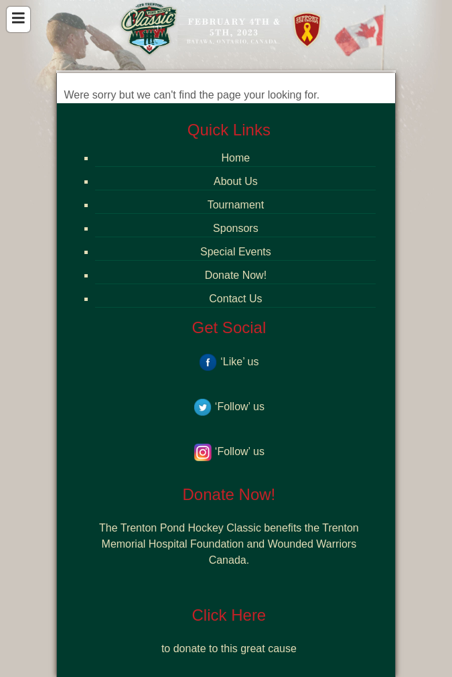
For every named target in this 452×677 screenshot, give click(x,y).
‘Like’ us (228, 361)
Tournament (236, 204)
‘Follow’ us (229, 406)
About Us (236, 181)
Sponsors (235, 228)
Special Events (235, 251)
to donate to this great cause (229, 648)
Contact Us (235, 298)
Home (236, 158)
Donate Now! (236, 275)
